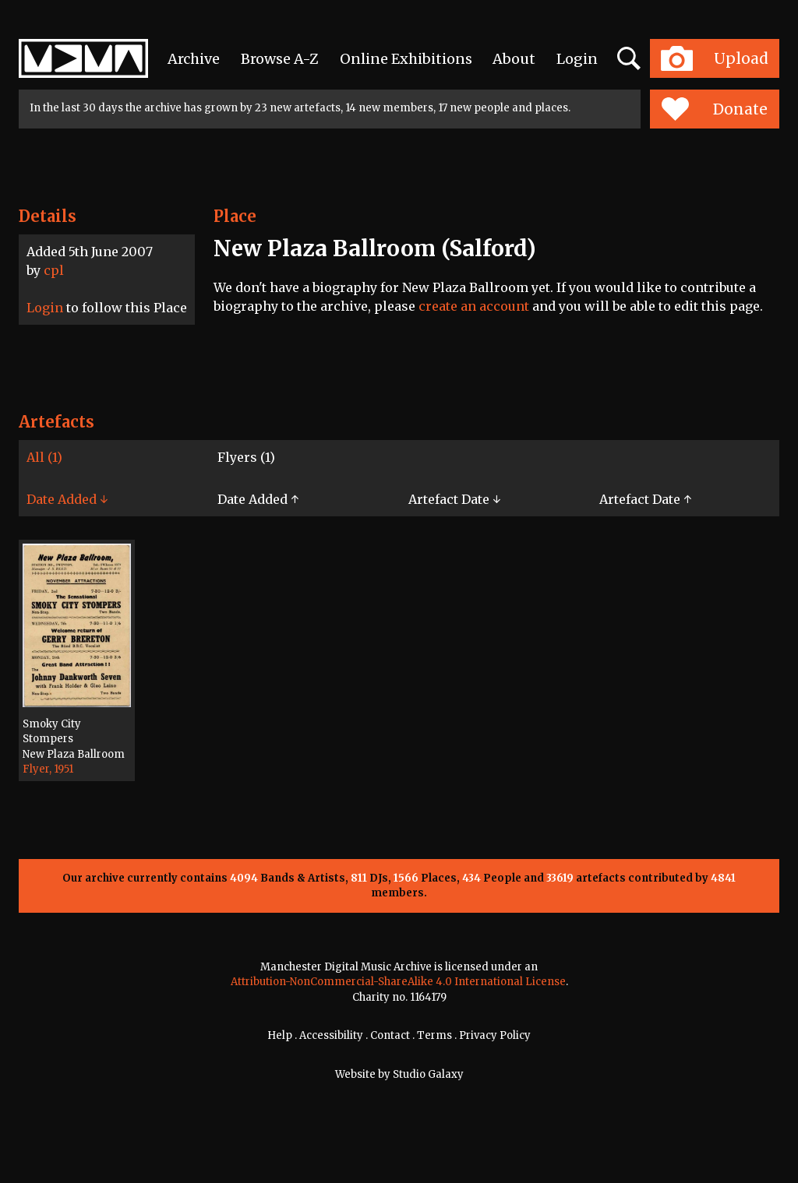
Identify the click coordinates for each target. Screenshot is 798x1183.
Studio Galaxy (428, 1074)
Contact (390, 1035)
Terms (434, 1035)
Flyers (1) (246, 457)
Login (577, 59)
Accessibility (331, 1035)
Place (235, 216)
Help (279, 1035)
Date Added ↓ (67, 499)
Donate (714, 109)
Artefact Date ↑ (645, 499)
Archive (194, 59)
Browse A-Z (280, 59)
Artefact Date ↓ (454, 499)
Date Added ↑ (257, 499)
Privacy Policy (495, 1035)
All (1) (44, 457)
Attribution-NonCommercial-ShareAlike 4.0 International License (398, 981)
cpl (54, 270)
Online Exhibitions (406, 59)
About (514, 59)
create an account (473, 306)
